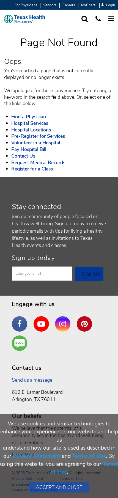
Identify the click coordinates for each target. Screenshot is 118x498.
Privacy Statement (37, 456)
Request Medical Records (38, 162)
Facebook (21, 320)
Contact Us (23, 156)
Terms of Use (89, 456)
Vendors (49, 5)
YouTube (42, 320)
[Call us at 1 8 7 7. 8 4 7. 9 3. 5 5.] (98, 19)
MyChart (88, 5)
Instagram (64, 320)
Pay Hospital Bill (28, 149)
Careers (68, 5)
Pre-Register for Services (38, 136)
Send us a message (32, 380)
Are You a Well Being (21, 343)
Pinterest (85, 320)
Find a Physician (28, 116)
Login (108, 5)
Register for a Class (32, 169)
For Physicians (26, 5)
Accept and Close (59, 487)
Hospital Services (29, 123)
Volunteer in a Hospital (35, 142)
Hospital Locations (31, 129)
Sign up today (33, 258)
